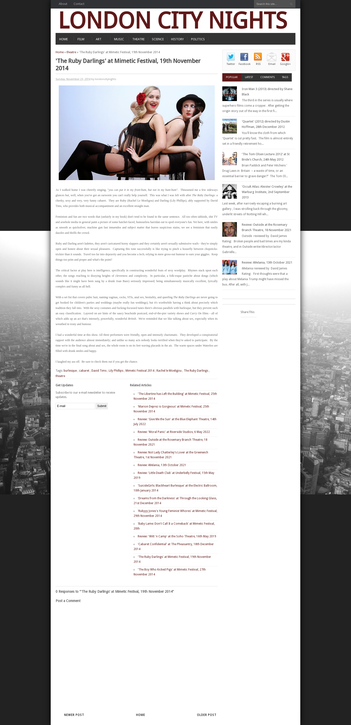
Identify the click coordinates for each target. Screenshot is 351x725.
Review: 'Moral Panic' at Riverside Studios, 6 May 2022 (174, 432)
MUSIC (119, 39)
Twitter (231, 64)
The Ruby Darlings (196, 370)
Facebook (244, 64)
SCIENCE (158, 39)
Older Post (206, 715)
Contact (79, 4)
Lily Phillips (116, 370)
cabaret (84, 370)
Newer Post (74, 715)
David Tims (99, 370)
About (63, 4)
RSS (258, 64)
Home (60, 52)
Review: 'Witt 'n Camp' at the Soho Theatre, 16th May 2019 (177, 536)
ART (98, 39)
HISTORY (177, 39)
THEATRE (138, 39)
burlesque (70, 370)
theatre (71, 52)
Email (271, 64)
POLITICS (198, 39)
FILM (81, 39)
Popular (232, 77)
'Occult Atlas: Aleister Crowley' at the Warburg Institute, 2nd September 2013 (267, 192)
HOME (63, 39)
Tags (285, 77)
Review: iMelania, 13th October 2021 (162, 465)
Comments (267, 77)
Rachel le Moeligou (169, 370)
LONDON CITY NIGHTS (172, 20)
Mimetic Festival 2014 (140, 370)
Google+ (285, 64)
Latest (249, 77)
